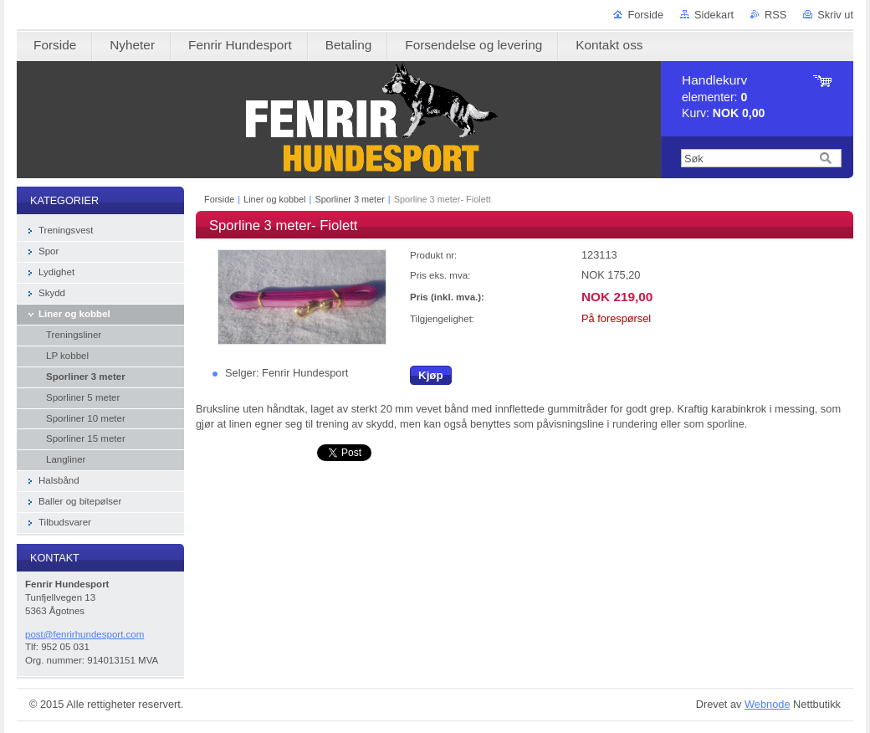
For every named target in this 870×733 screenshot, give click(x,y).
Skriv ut (835, 14)
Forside (645, 14)
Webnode (768, 704)
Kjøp (430, 375)
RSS (775, 14)
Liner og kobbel (274, 199)
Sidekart (714, 14)
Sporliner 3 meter (349, 199)
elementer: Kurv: (723, 97)
